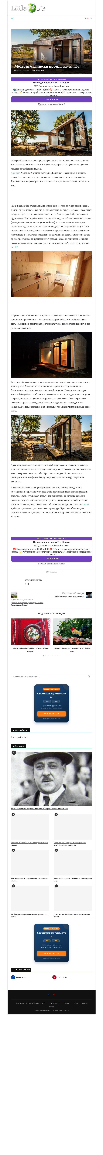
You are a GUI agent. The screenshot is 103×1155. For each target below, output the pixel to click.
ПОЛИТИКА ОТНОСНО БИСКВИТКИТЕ (30, 1002)
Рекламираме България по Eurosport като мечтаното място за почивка (69, 844)
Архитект (15, 173)
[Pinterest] (87, 18)
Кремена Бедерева (22, 70)
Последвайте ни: (19, 737)
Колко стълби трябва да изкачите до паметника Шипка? (28, 844)
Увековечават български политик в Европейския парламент (39, 809)
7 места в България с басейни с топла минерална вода (72, 879)
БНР (16, 247)
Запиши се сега (51, 714)
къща (86, 504)
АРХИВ (51, 1006)
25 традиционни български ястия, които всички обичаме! (28, 879)
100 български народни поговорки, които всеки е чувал (29, 915)
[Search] (91, 18)
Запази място (51, 99)
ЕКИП (75, 1002)
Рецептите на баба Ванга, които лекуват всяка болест (71, 915)
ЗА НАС (85, 1002)
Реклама (66, 1002)
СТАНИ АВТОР (54, 1002)
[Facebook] (85, 18)
